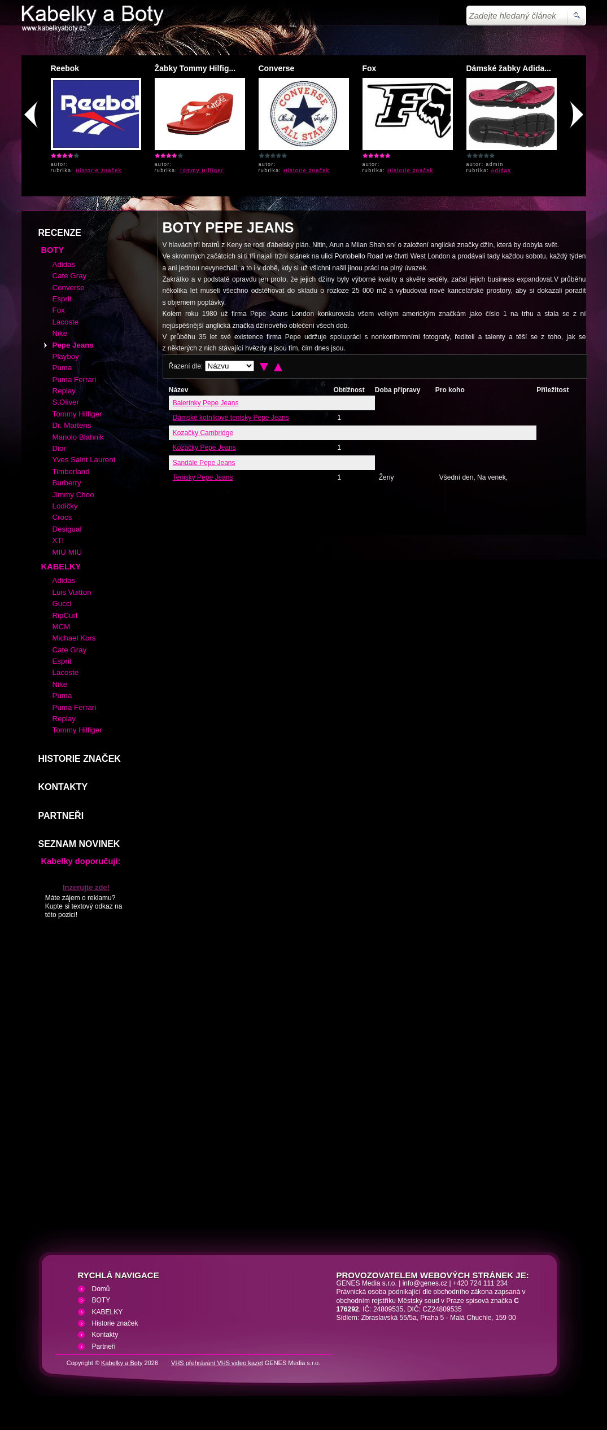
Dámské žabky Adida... (508, 68)
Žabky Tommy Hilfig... (195, 68)
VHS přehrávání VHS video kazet (217, 1362)
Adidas (501, 170)
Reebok (65, 68)
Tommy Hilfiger (202, 170)
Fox (370, 68)
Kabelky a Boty (121, 1362)
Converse (277, 68)
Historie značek (99, 170)
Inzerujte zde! (86, 887)
